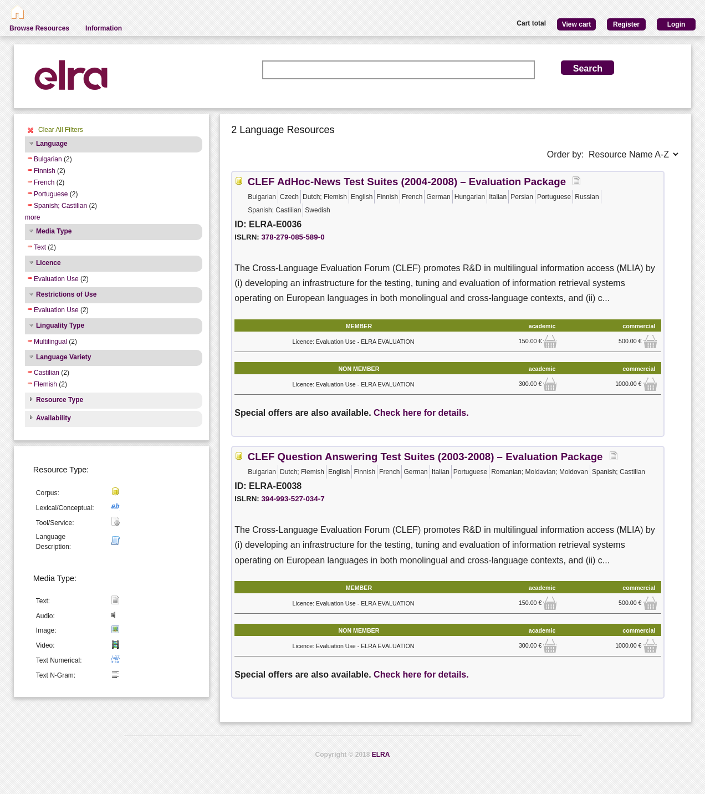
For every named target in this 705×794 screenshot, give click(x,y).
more (32, 217)
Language (52, 143)
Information (103, 28)
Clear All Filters (60, 130)
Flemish (45, 384)
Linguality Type (60, 325)
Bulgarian (48, 159)
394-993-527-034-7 (292, 499)
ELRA (381, 755)
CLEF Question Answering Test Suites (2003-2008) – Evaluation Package (425, 456)
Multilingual (50, 341)
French (44, 182)
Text (40, 247)
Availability (53, 418)
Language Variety (63, 357)
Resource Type (59, 400)
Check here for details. (421, 413)
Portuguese (51, 194)
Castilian (46, 372)
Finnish (44, 171)
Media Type (53, 231)
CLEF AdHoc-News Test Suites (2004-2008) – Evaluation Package (407, 181)
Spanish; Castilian (60, 206)
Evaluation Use (56, 279)
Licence (48, 263)
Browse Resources (39, 28)
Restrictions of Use (66, 294)
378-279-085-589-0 (292, 237)
